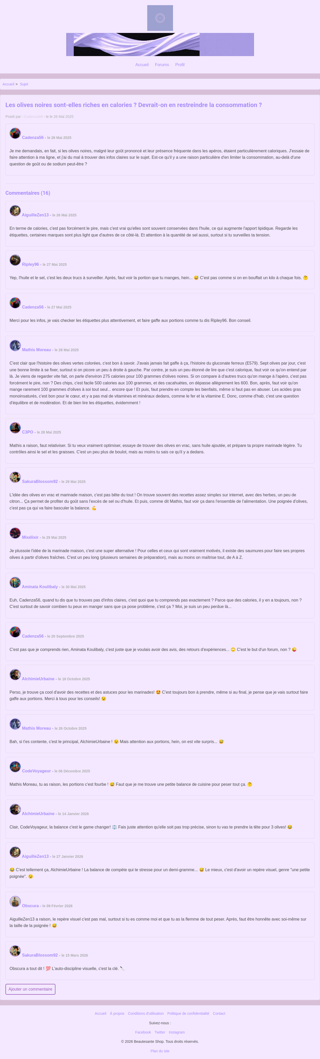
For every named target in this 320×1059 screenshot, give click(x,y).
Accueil (142, 65)
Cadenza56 (33, 116)
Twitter (160, 1032)
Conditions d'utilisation (146, 1013)
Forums (162, 65)
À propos (117, 1013)
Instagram (177, 1032)
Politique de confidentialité (188, 1013)
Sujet (24, 84)
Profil (180, 65)
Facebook (143, 1032)
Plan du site (160, 1051)
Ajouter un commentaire (30, 989)
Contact (219, 1013)
